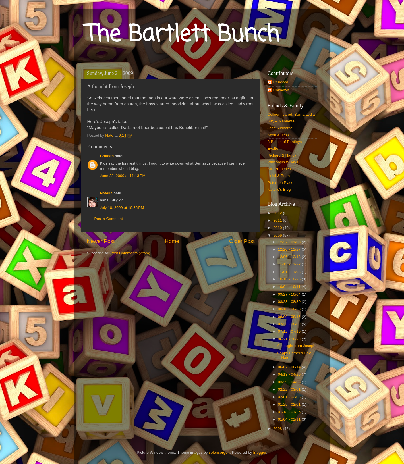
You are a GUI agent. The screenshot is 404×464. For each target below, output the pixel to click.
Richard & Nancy (282, 155)
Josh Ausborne (280, 128)
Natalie (106, 193)
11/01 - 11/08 (290, 272)
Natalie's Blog (279, 189)
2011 (278, 220)
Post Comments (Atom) (130, 253)
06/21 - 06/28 (290, 339)
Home (172, 241)
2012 (278, 213)
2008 (278, 428)
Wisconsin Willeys (283, 162)
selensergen (219, 452)
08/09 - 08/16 (290, 317)
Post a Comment (108, 219)
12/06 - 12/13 (290, 257)
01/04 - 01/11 (290, 419)
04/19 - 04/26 (290, 374)
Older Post (241, 241)
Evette (273, 148)
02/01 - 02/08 (290, 397)
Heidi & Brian (279, 176)
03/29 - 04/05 (290, 382)
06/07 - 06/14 (290, 367)
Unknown (281, 90)
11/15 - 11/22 (290, 264)
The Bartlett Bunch (182, 35)
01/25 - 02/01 (290, 404)
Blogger (259, 452)
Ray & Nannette (281, 121)
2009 (278, 235)
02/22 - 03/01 (290, 389)
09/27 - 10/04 (290, 294)
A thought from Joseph (296, 346)
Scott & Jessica (281, 135)
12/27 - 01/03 (290, 242)
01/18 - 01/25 (290, 412)
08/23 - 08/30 (290, 301)
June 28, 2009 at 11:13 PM (123, 176)
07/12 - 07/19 (290, 331)
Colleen (107, 156)
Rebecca (280, 82)
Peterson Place (281, 182)
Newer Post (101, 241)
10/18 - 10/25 (290, 279)
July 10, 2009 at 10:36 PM (122, 207)
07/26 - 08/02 (290, 324)
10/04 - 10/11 (290, 286)
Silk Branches (279, 169)
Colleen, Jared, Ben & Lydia (291, 114)
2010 (278, 228)
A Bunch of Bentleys (285, 142)
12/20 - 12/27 (290, 249)
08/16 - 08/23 (290, 309)
